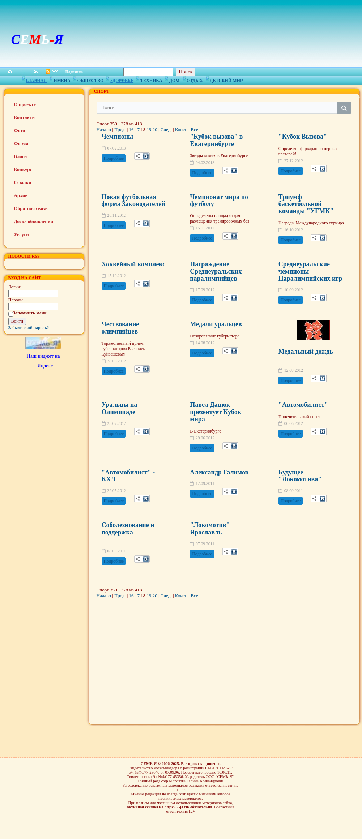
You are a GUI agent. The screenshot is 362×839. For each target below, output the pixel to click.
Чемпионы (117, 136)
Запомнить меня (30, 312)
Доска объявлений (33, 221)
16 (131, 129)
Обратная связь (31, 208)
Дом (174, 79)
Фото (19, 130)
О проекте (25, 104)
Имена (62, 79)
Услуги (21, 234)
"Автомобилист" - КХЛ (128, 476)
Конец (181, 129)
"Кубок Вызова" (302, 136)
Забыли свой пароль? (28, 327)
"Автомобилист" (303, 404)
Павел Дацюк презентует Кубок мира (215, 412)
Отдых (195, 79)
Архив (21, 195)
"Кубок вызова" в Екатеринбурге (216, 140)
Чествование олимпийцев (120, 327)
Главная (36, 79)
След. (166, 129)
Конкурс (23, 169)
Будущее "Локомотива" (299, 476)
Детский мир (226, 79)
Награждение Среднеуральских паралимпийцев (216, 271)
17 (137, 129)
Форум (21, 143)
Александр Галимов (219, 472)
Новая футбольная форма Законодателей (133, 200)
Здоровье (121, 79)
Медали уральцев (216, 324)
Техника (151, 79)
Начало (104, 129)
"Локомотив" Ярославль (210, 528)
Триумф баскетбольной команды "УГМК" (305, 204)
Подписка (74, 71)
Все (194, 129)
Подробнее (114, 158)
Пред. (120, 129)
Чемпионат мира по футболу (219, 200)
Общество (90, 79)
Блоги (20, 156)
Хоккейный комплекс (134, 264)
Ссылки (22, 182)
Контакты (25, 117)
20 (155, 129)
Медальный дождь (305, 351)
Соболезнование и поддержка (128, 528)
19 (148, 129)
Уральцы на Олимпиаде (119, 408)
